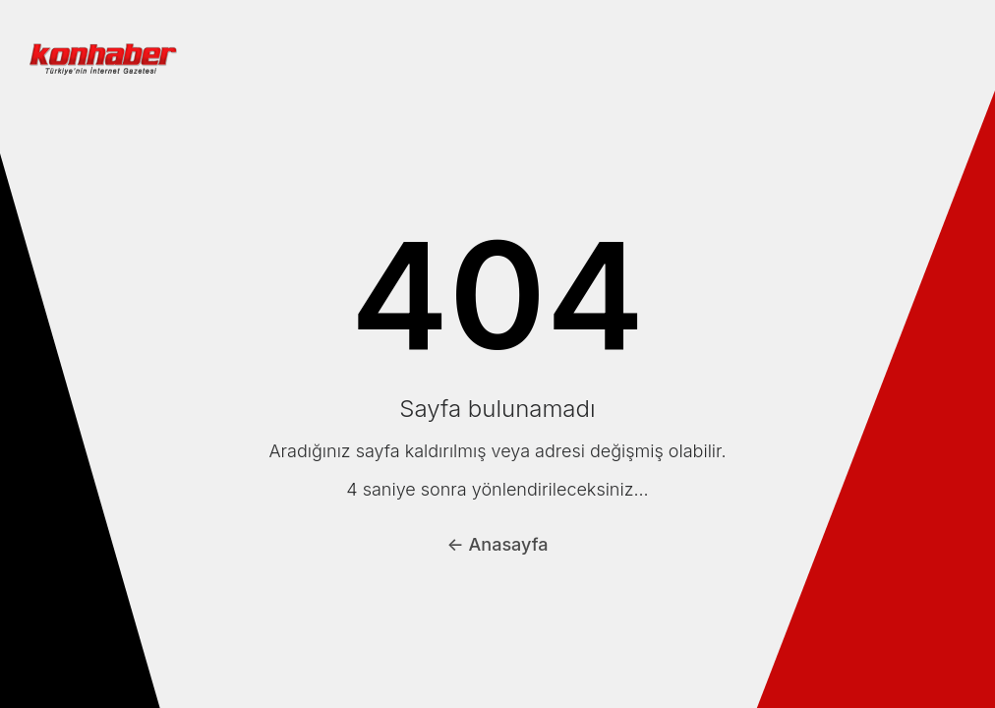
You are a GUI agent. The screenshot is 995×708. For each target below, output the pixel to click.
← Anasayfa (498, 544)
